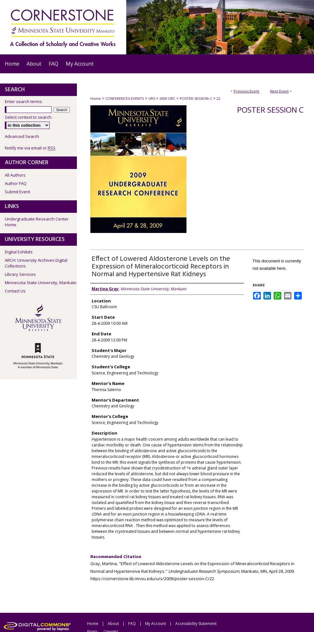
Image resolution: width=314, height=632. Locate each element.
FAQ (132, 623)
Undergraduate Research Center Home (37, 222)
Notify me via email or (30, 148)
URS (152, 98)
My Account (155, 623)
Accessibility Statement (196, 623)
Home (95, 98)
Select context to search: (28, 117)
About (113, 623)
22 (218, 98)
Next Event (279, 91)
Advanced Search (22, 136)
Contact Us (15, 291)
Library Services (20, 274)
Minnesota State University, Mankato (41, 282)
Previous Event (246, 91)
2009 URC (168, 98)
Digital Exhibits (19, 252)
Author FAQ (16, 183)
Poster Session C (270, 109)
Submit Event (17, 192)
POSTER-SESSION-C (196, 98)
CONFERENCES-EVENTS (125, 98)
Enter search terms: (24, 101)
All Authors (15, 175)
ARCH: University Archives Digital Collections (36, 263)
